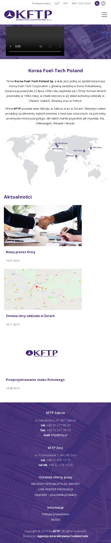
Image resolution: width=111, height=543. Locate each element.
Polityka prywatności (55, 514)
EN (103, 3)
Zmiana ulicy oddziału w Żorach (30, 316)
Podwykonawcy (41, 3)
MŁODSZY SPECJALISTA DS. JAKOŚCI (55, 484)
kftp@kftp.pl (59, 435)
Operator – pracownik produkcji (55, 495)
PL (97, 3)
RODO (55, 519)
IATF (65, 3)
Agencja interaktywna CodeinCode (62, 536)
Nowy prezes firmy (20, 252)
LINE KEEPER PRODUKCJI (55, 489)
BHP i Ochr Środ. (81, 3)
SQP (56, 3)
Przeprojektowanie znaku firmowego (35, 380)
